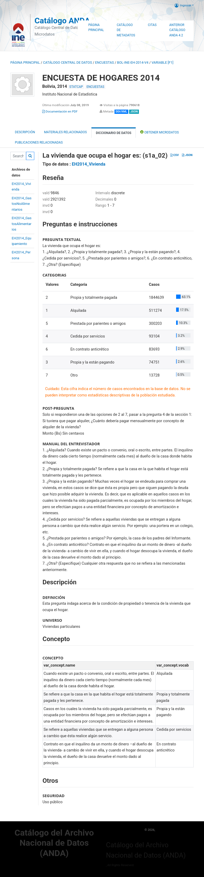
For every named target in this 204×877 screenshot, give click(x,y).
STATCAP (76, 87)
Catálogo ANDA (62, 20)
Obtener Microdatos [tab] (159, 132)
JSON (187, 155)
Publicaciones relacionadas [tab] (39, 142)
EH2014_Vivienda (88, 164)
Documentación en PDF (60, 111)
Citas (152, 25)
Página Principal (96, 27)
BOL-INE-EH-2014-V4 (132, 62)
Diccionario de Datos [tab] (113, 133)
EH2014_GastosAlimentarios (21, 223)
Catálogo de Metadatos (126, 30)
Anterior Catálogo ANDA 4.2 (177, 30)
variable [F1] (162, 62)
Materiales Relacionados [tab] (65, 132)
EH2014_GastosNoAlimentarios (21, 203)
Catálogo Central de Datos (67, 62)
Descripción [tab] (25, 132)
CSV (174, 155)
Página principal (25, 62)
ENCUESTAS (104, 62)
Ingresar (183, 5)
